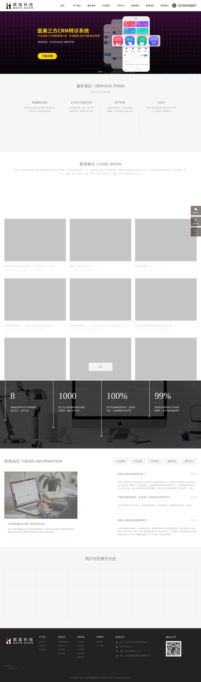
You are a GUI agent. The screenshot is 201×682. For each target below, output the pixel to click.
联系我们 (165, 5)
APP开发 (61, 649)
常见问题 (80, 646)
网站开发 (80, 657)
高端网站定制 (63, 642)
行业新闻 (80, 642)
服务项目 (92, 5)
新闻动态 (150, 5)
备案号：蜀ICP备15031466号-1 (119, 678)
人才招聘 (100, 646)
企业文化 (42, 646)
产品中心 (121, 5)
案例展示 (135, 5)
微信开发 (61, 646)
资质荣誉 (42, 649)
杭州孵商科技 (12, 668)
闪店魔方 (106, 5)
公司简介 (42, 642)
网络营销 (61, 653)
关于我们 (77, 5)
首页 (62, 5)
